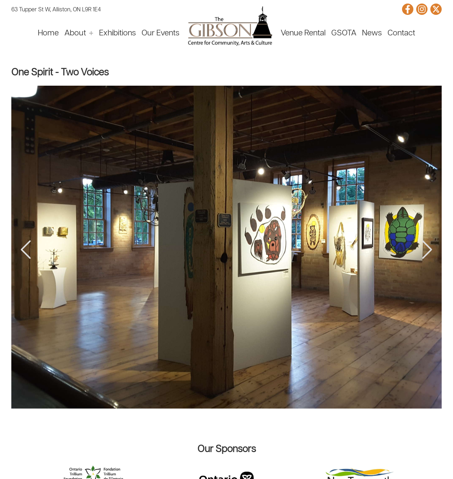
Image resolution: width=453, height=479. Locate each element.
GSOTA (343, 33)
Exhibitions (117, 33)
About (75, 33)
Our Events (160, 33)
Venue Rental (303, 33)
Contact (401, 33)
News (372, 33)
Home (48, 33)
